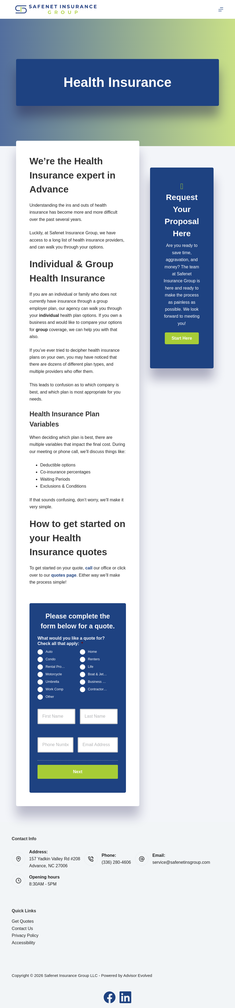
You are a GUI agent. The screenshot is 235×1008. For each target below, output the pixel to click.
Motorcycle (54, 674)
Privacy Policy (25, 933)
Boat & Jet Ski (98, 674)
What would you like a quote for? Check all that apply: (71, 641)
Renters (94, 659)
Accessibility (23, 940)
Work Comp (54, 689)
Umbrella (52, 682)
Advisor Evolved (137, 973)
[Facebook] (109, 995)
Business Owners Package (99, 682)
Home (92, 652)
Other (50, 697)
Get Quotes (23, 919)
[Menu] (220, 9)
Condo (50, 659)
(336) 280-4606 (116, 860)
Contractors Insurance (99, 689)
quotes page (63, 575)
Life (90, 667)
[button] (182, 338)
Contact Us (22, 926)
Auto (49, 652)
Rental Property (57, 667)
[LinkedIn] (125, 995)
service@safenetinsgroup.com (181, 860)
